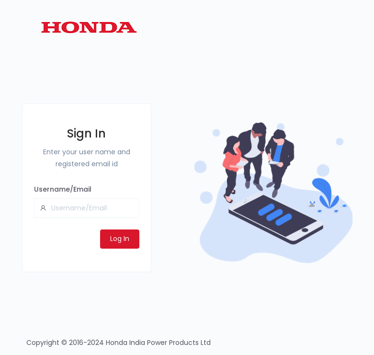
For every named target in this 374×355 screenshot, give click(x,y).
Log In (119, 238)
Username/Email (62, 189)
